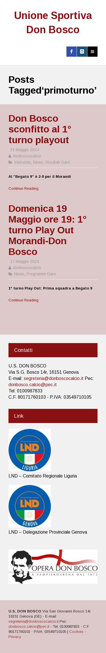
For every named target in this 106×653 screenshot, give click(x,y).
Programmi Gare (41, 274)
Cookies (76, 631)
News (38, 162)
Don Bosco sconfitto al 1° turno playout (39, 129)
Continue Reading (23, 188)
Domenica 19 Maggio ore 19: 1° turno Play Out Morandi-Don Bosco (47, 230)
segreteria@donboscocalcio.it (54, 378)
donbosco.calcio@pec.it (32, 384)
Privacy (14, 637)
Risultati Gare (58, 162)
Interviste (22, 162)
